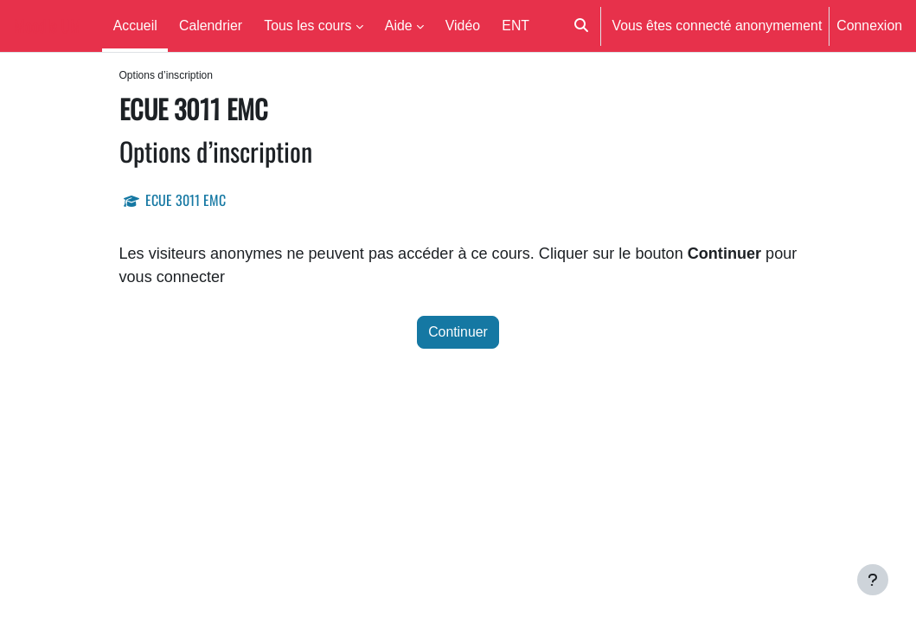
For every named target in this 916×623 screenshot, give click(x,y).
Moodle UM (47, 25)
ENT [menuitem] (515, 25)
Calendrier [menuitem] (210, 25)
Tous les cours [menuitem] (307, 25)
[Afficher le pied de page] (872, 579)
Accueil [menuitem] (135, 25)
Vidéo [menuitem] (462, 25)
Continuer (458, 334)
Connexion (869, 25)
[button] (581, 26)
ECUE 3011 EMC (185, 200)
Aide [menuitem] (399, 25)
